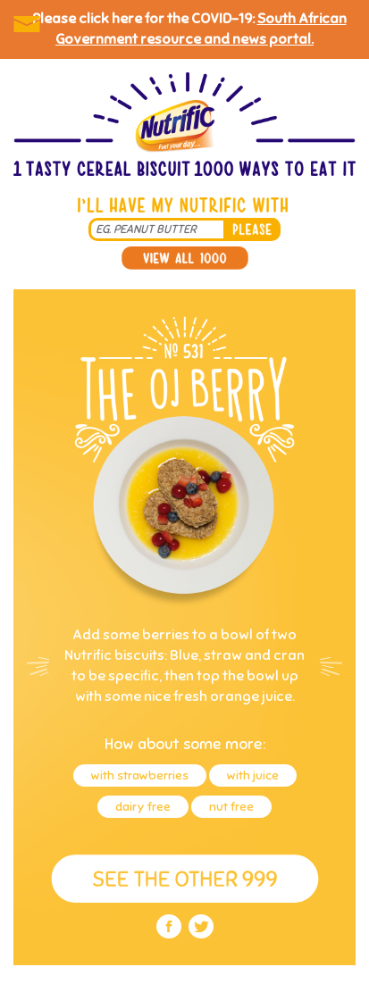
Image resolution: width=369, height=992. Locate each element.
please (252, 229)
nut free (231, 806)
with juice (253, 775)
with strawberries (140, 775)
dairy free (143, 806)
